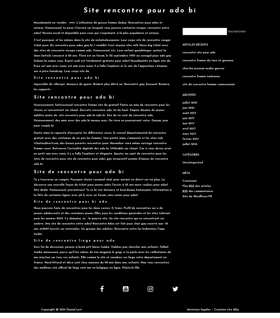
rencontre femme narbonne (201, 76)
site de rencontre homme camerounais (209, 84)
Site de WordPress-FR (197, 196)
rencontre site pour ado (199, 52)
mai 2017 (188, 123)
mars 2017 (189, 134)
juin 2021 (189, 108)
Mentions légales (199, 309)
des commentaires (198, 191)
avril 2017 (189, 128)
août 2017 (189, 113)
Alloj (236, 309)
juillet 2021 (190, 102)
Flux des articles (197, 186)
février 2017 (191, 139)
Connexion (190, 181)
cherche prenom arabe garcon (203, 68)
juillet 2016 (190, 144)
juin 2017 (188, 118)
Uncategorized (193, 162)
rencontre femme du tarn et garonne (208, 60)
